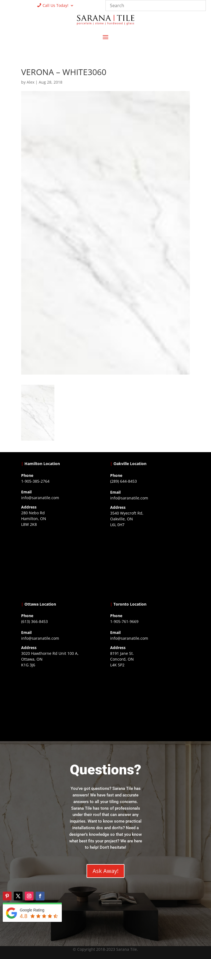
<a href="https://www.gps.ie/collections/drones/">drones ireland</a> (150, 563)
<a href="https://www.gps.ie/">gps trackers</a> (61, 562)
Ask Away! (105, 871)
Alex (30, 82)
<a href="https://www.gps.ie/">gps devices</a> (61, 703)
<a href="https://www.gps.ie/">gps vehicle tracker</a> (150, 703)
